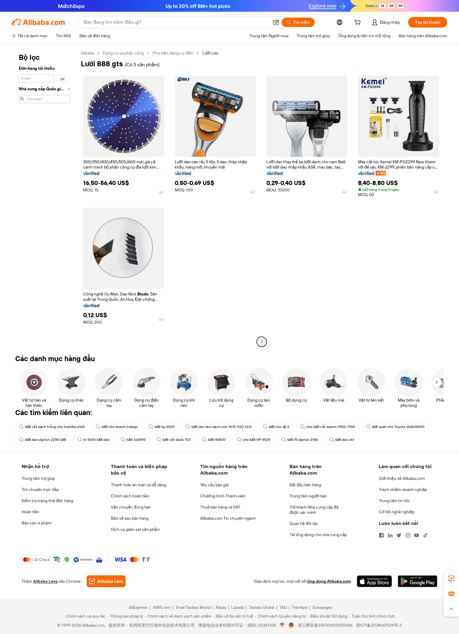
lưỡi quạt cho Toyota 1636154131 (395, 426)
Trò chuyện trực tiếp (40, 489)
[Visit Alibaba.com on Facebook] (381, 535)
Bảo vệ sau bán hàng (129, 518)
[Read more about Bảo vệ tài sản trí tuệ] (233, 616)
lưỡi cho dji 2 (276, 426)
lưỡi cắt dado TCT (174, 439)
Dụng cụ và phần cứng (123, 53)
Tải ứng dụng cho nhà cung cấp (318, 534)
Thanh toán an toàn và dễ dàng (138, 484)
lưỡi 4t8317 (213, 439)
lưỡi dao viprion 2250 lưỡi (42, 439)
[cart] (358, 23)
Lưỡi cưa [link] (210, 53)
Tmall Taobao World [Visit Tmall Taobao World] (192, 607)
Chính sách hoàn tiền (130, 496)
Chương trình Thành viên (222, 496)
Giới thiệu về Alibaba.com (402, 478)
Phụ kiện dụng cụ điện (173, 53)
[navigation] (44, 198)
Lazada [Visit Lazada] (237, 607)
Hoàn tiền (30, 511)
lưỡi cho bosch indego (116, 426)
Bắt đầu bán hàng (305, 484)
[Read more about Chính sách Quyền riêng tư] (280, 616)
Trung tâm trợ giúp (38, 478)
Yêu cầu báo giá (214, 484)
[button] (275, 22)
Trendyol (300, 607)
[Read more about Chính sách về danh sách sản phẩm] (178, 616)
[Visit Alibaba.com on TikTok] (425, 535)
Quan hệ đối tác (304, 523)
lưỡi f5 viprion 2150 (299, 439)
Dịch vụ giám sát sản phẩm (135, 529)
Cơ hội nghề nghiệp (397, 511)
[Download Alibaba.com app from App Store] (374, 581)
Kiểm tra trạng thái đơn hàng (47, 500)
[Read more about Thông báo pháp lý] (125, 616)
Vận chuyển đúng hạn (131, 507)
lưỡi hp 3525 (161, 426)
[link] (451, 578)
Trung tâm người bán (308, 496)
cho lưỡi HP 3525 (253, 439)
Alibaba (87, 53)
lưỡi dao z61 (341, 439)
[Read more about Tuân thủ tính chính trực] (372, 616)
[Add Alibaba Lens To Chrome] (106, 581)
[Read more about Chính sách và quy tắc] (84, 616)
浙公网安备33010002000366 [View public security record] (325, 625)
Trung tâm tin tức (394, 500)
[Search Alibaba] (176, 22)
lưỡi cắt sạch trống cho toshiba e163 (52, 426)
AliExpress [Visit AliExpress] (138, 607)
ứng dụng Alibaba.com (329, 581)
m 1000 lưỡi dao (93, 439)
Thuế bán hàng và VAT (220, 507)
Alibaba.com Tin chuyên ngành (228, 518)
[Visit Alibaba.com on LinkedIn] (390, 535)
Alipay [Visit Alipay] (220, 607)
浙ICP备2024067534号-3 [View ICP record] (379, 625)
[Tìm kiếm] (298, 22)
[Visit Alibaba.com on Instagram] (407, 535)
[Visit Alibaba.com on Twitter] (399, 535)
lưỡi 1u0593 (133, 439)
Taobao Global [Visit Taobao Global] (261, 607)
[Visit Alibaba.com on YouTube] (416, 535)
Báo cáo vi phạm (37, 523)
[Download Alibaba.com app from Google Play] (417, 581)
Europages (322, 607)
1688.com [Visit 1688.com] (161, 607)
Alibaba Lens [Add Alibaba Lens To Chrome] (45, 581)
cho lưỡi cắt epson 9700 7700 (327, 426)
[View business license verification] (282, 625)
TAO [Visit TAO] (283, 607)
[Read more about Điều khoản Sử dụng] (327, 616)
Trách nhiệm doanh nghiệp (403, 489)
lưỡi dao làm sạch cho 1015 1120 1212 (218, 426)
